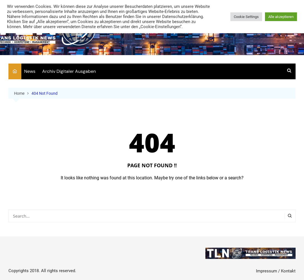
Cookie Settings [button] (246, 17)
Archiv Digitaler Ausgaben (69, 71)
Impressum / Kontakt (276, 271)
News (29, 71)
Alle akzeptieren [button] (281, 17)
